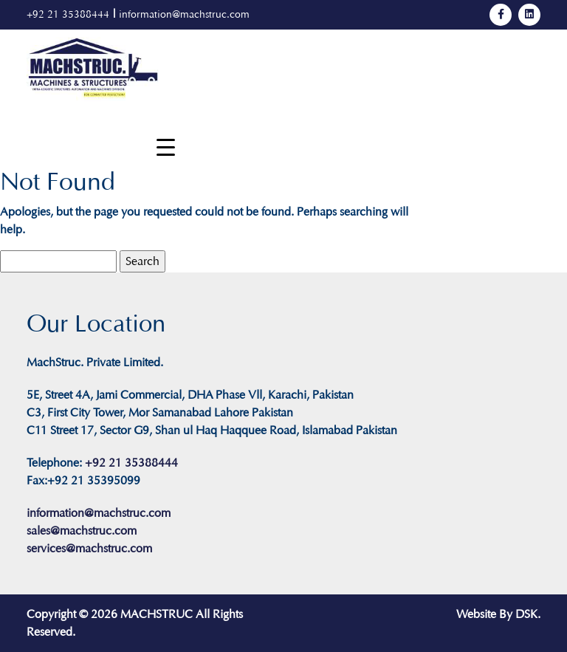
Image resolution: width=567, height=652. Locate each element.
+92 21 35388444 (68, 14)
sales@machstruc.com (82, 531)
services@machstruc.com (89, 548)
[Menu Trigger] (165, 147)
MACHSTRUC (156, 614)
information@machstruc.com (184, 14)
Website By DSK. (498, 614)
